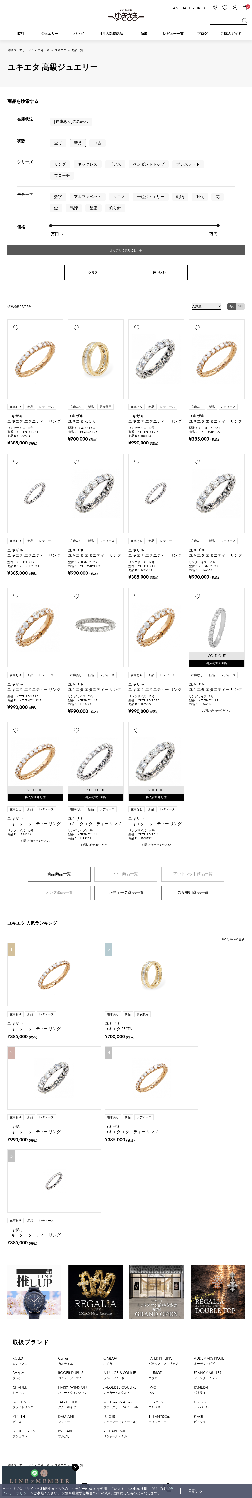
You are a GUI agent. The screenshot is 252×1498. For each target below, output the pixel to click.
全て (58, 142)
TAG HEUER (68, 1209)
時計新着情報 (20, 1365)
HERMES (156, 1209)
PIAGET (200, 1223)
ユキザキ (44, 50)
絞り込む (159, 180)
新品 (78, 142)
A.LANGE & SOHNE (119, 1179)
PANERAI (201, 1194)
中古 (97, 142)
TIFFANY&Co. (159, 1223)
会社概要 (180, 1398)
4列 (231, 214)
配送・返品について (137, 1406)
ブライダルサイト (186, 1468)
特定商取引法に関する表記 (193, 1413)
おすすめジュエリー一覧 (152, 1365)
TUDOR (121, 1223)
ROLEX (20, 1165)
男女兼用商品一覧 (193, 800)
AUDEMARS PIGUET (210, 1165)
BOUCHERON (24, 1238)
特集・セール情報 (200, 1365)
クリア (93, 180)
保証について (132, 1428)
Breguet (18, 1179)
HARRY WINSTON (73, 1194)
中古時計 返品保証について (143, 1413)
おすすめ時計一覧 (105, 1365)
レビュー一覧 (132, 1435)
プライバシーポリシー (190, 1420)
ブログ (202, 34)
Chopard (201, 1209)
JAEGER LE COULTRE (120, 1194)
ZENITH (19, 1223)
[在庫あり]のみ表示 (71, 121)
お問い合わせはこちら (167, 1331)
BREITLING (23, 1209)
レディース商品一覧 (126, 800)
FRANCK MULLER (207, 1179)
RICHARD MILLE (116, 1238)
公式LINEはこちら (84, 1331)
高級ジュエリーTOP (20, 50)
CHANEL (20, 1194)
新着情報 (235, 1365)
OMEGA (110, 1165)
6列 (240, 214)
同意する (195, 1491)
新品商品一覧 (59, 781)
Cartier (65, 1165)
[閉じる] (75, 1467)
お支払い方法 (132, 1398)
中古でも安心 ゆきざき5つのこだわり (202, 1406)
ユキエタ (60, 50)
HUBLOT (155, 1179)
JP (198, 8)
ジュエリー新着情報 (60, 1365)
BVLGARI (65, 1238)
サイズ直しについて (137, 1420)
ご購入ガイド (231, 34)
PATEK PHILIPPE (163, 1165)
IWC (152, 1194)
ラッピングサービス (137, 1443)
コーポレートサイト (136, 1468)
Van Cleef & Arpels (120, 1209)
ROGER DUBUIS (70, 1179)
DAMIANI (66, 1223)
